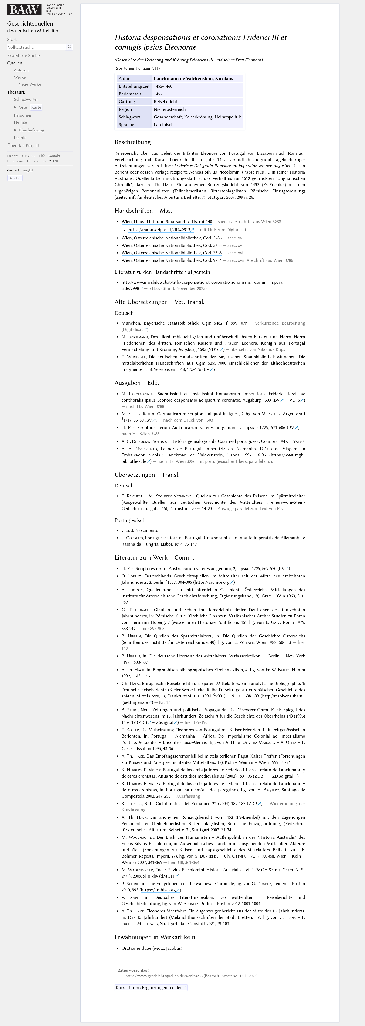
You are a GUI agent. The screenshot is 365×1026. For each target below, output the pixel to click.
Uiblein (134, 636)
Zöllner (246, 642)
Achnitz (190, 903)
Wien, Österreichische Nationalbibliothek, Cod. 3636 (172, 252)
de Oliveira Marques (256, 742)
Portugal (237, 153)
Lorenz (134, 576)
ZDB (142, 722)
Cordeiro (134, 537)
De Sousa (140, 441)
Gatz (275, 622)
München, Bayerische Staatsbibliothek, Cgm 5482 (172, 323)
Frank (290, 917)
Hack (167, 184)
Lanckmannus (141, 393)
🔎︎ (69, 47)
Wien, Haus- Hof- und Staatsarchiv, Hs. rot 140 (167, 221)
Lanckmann (137, 336)
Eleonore (209, 153)
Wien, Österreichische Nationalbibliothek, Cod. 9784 (172, 260)
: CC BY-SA (21, 156)
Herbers (134, 769)
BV (207, 369)
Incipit (20, 137)
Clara (127, 748)
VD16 (214, 349)
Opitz (291, 742)
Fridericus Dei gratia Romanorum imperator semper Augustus (231, 165)
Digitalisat (133, 329)
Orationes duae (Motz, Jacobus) (152, 948)
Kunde (268, 856)
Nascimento (146, 448)
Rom (292, 153)
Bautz (283, 669)
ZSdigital (164, 722)
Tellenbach (139, 609)
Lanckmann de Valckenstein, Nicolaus (193, 78)
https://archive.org (212, 582)
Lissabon (265, 153)
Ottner (239, 856)
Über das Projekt (23, 145)
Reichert (134, 496)
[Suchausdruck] (36, 47)
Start (12, 39)
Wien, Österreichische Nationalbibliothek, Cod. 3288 (172, 245)
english (28, 170)
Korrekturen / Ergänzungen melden (149, 987)
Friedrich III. (182, 159)
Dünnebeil (209, 856)
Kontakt (54, 156)
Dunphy (264, 883)
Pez (131, 427)
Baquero (271, 789)
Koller (132, 729)
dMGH (167, 876)
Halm (135, 683)
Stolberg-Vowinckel (174, 496)
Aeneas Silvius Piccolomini (215, 172)
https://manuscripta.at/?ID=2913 (159, 229)
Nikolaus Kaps (271, 349)
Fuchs (127, 923)
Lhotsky (135, 589)
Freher (134, 413)
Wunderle (136, 356)
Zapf (134, 897)
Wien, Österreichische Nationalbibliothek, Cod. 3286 (172, 238)
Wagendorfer (141, 837)
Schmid (133, 883)
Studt (132, 709)
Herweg (150, 923)
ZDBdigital (282, 776)
